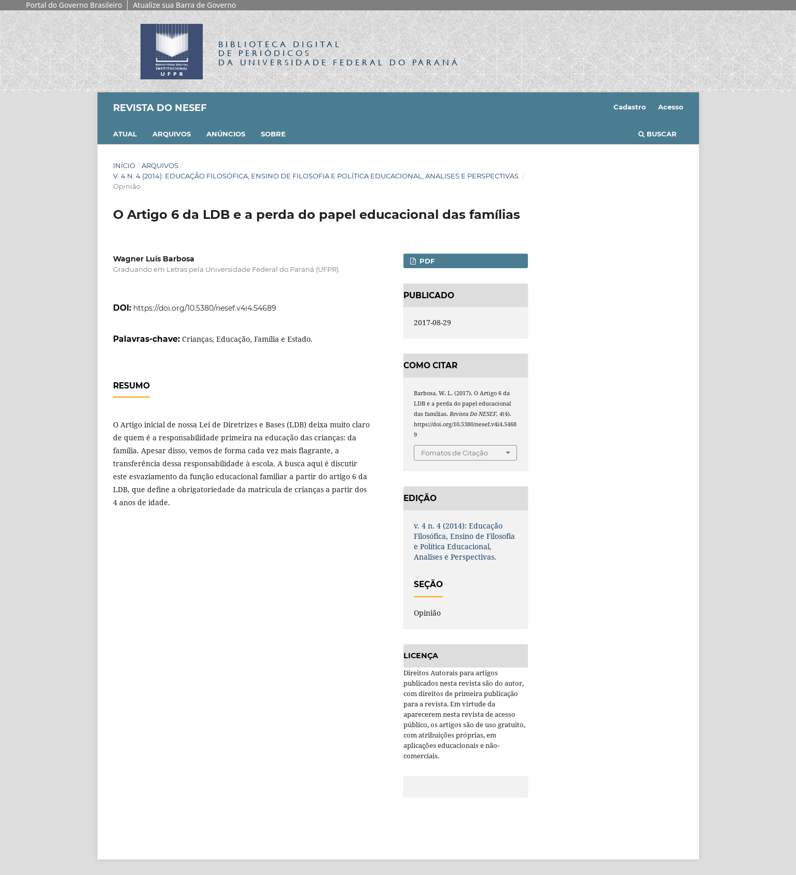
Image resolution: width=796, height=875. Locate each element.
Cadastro (629, 107)
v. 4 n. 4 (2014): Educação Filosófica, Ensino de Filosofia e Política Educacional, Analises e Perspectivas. (316, 176)
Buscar (657, 134)
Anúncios (225, 134)
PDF (426, 261)
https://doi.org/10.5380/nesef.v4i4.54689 (204, 308)
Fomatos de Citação (454, 453)
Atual (125, 134)
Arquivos (171, 134)
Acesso (670, 107)
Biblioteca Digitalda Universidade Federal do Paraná (339, 53)
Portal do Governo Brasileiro (74, 5)
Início (124, 165)
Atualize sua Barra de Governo (184, 5)
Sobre (273, 134)
